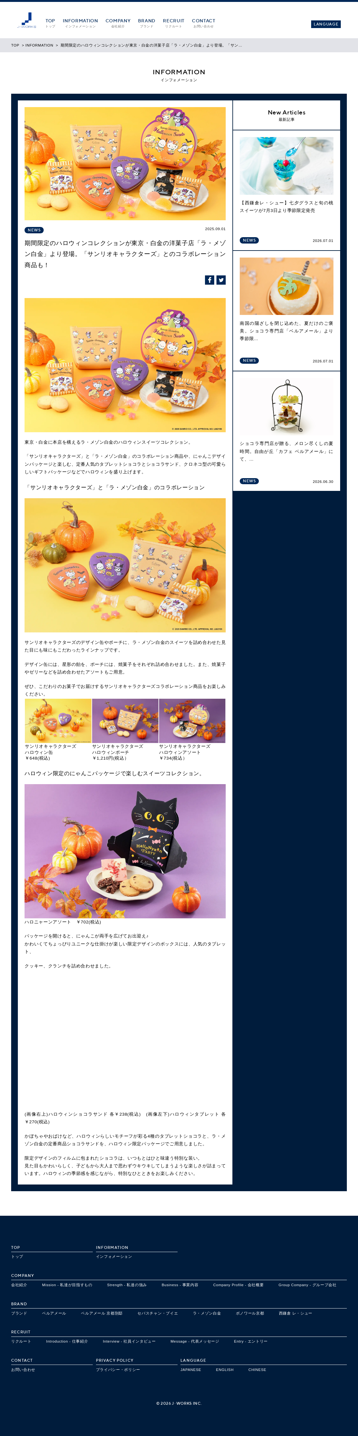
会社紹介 (19, 1285)
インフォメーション (114, 1256)
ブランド (19, 1313)
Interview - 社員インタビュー (129, 1341)
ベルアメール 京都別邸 (102, 1313)
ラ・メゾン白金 (207, 1313)
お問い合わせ (23, 1370)
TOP (15, 45)
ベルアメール (54, 1313)
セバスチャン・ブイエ (157, 1313)
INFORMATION (40, 45)
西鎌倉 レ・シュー (295, 1313)
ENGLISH (225, 1370)
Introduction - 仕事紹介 (67, 1341)
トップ (17, 1256)
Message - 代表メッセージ (195, 1341)
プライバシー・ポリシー (118, 1370)
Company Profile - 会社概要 (238, 1285)
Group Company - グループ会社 (308, 1285)
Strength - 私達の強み (127, 1285)
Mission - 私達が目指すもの (67, 1285)
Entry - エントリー (251, 1341)
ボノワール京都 (250, 1313)
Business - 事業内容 (180, 1285)
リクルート (21, 1341)
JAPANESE (190, 1370)
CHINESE (257, 1370)
